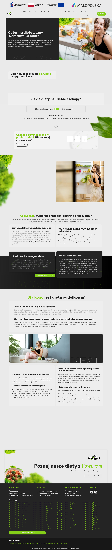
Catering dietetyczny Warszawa (89, 521)
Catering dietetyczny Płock (65, 519)
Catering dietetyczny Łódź (41, 527)
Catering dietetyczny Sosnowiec (90, 507)
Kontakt (75, 12)
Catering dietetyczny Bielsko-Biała (19, 505)
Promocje (59, 12)
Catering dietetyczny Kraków (41, 521)
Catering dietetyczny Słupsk (88, 505)
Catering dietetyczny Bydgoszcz (18, 507)
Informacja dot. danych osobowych (33, 543)
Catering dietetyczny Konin (41, 517)
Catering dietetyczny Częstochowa (19, 513)
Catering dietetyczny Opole (65, 507)
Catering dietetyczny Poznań (65, 521)
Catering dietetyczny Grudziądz (42, 503)
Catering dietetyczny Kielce (41, 515)
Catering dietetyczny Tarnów (89, 513)
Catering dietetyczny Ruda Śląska (67, 525)
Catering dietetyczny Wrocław (89, 525)
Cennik (43, 12)
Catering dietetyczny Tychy (88, 517)
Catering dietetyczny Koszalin (42, 519)
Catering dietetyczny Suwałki (89, 509)
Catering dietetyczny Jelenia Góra (43, 509)
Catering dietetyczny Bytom (17, 509)
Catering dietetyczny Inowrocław (43, 505)
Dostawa (50, 12)
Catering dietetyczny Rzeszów (66, 529)
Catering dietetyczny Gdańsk (18, 521)
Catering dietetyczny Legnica (42, 523)
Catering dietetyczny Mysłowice (42, 529)
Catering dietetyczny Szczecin (89, 511)
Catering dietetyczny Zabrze (88, 527)
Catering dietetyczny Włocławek (90, 523)
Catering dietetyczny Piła (64, 513)
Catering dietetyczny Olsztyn (65, 505)
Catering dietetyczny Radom (65, 523)
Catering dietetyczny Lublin (41, 525)
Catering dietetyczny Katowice (42, 513)
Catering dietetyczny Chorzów (18, 511)
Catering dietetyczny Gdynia (17, 523)
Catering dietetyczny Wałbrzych (89, 519)
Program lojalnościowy (27, 533)
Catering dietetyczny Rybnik (65, 527)
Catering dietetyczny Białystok (18, 503)
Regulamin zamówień (15, 543)
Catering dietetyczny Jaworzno (42, 507)
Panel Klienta (85, 12)
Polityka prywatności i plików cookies (56, 543)
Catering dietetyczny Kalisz (41, 511)
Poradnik (67, 12)
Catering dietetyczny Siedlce (89, 503)
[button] (87, 15)
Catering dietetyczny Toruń (88, 515)
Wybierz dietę (27, 12)
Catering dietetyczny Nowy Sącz (66, 503)
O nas (36, 12)
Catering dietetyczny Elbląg (17, 519)
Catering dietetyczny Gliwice (18, 525)
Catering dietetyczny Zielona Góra (90, 529)
